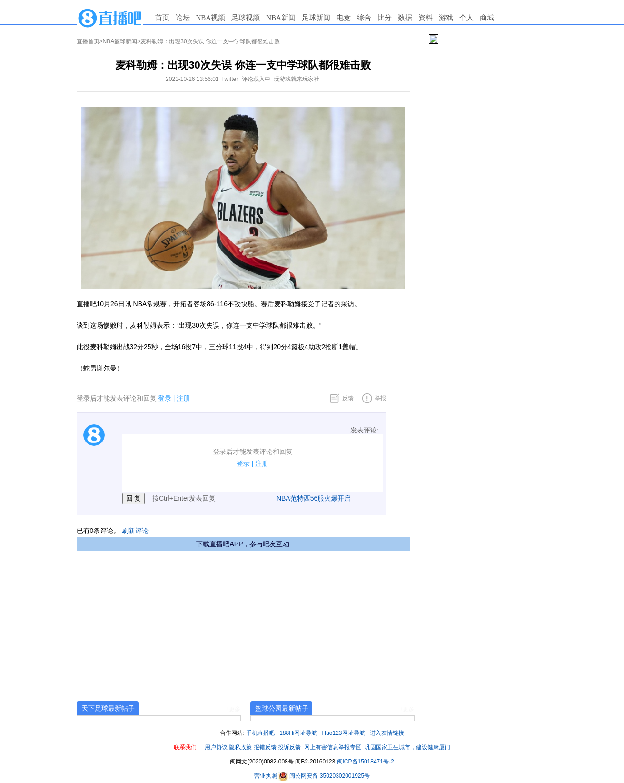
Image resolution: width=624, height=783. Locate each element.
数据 (405, 17)
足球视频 (245, 17)
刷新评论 (135, 530)
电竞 (344, 17)
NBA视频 (211, 17)
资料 (425, 17)
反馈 (348, 398)
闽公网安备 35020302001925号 (324, 776)
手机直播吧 (260, 733)
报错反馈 (265, 747)
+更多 (233, 709)
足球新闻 (316, 17)
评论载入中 (256, 79)
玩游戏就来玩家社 (296, 79)
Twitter (229, 79)
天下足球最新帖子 (108, 708)
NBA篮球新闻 (120, 41)
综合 (364, 17)
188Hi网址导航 (298, 733)
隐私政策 (240, 747)
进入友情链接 (387, 733)
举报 (380, 398)
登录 (164, 398)
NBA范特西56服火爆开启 (314, 498)
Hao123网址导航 (343, 733)
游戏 (446, 17)
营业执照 (266, 776)
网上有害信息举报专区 (332, 747)
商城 (487, 17)
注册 (183, 398)
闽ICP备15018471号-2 (365, 761)
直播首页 (88, 41)
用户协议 (216, 747)
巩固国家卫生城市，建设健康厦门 (407, 747)
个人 (466, 17)
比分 (384, 17)
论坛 (183, 17)
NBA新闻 (281, 17)
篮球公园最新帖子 (281, 708)
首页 (162, 17)
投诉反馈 (289, 747)
